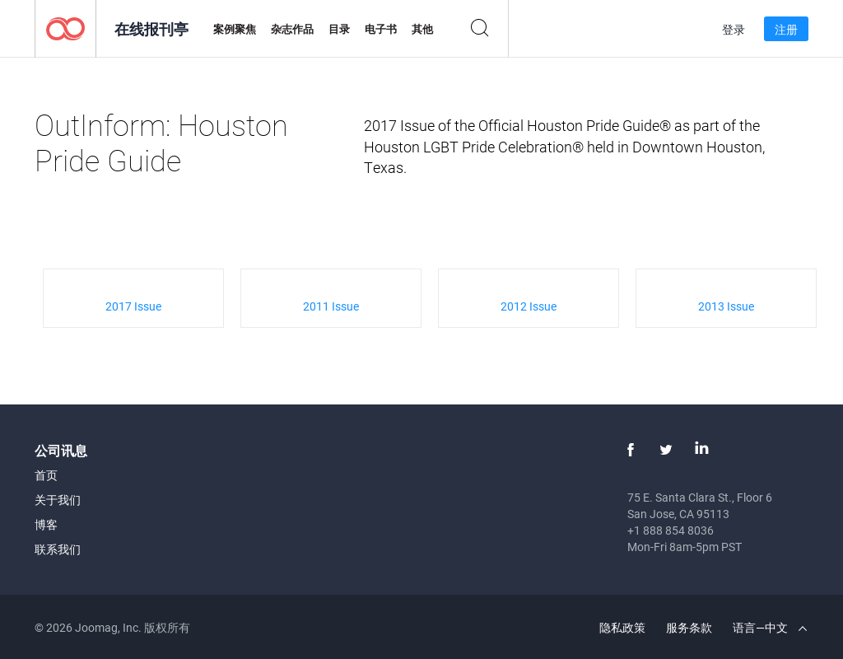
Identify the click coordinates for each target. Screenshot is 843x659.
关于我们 (58, 499)
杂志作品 (292, 28)
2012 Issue (529, 306)
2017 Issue (133, 306)
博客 (46, 524)
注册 (786, 29)
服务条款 (689, 627)
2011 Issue (331, 306)
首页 (46, 475)
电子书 (381, 28)
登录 (733, 29)
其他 (422, 28)
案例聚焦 (234, 28)
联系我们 (58, 549)
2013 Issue (726, 306)
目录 (339, 28)
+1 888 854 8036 (670, 530)
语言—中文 (770, 627)
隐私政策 (622, 627)
